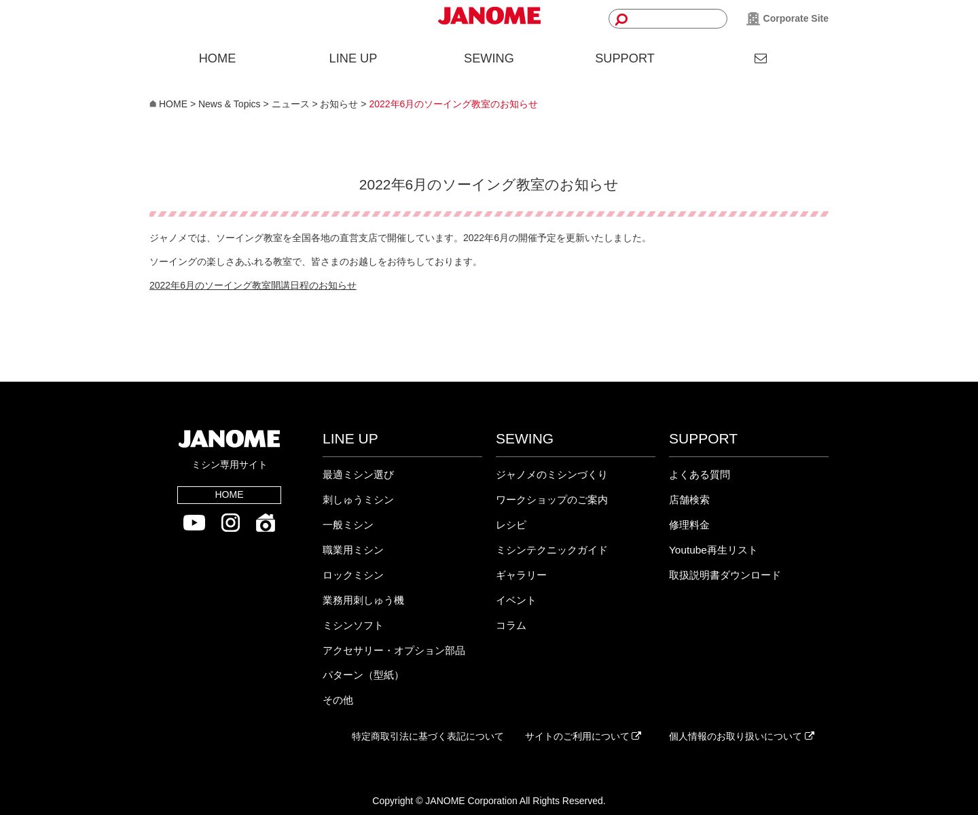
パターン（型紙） (363, 675)
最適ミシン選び (358, 474)
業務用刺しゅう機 (363, 600)
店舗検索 (689, 499)
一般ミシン (348, 524)
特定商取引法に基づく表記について (428, 736)
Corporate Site (787, 19)
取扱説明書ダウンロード (725, 575)
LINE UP (353, 58)
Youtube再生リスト (713, 550)
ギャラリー (521, 575)
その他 (338, 700)
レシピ (511, 524)
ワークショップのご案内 (552, 499)
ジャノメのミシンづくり (552, 474)
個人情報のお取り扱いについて (741, 736)
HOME (217, 58)
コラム (511, 625)
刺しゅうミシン (358, 499)
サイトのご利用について (583, 736)
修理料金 (689, 524)
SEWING (489, 58)
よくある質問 (699, 474)
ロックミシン (353, 575)
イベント (516, 600)
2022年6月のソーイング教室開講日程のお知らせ (253, 285)
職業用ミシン (353, 550)
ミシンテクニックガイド (552, 550)
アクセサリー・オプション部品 (394, 650)
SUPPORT (625, 58)
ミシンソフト (353, 625)
